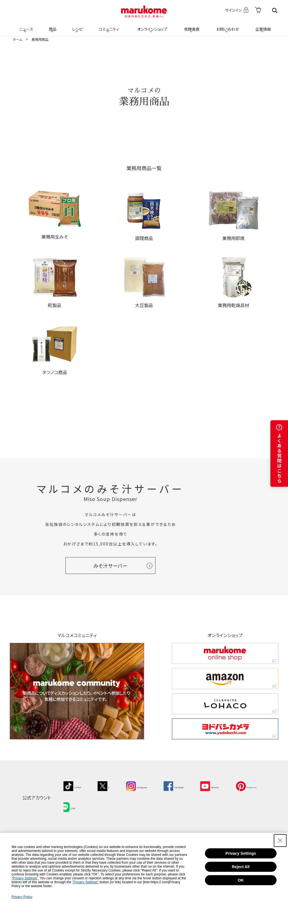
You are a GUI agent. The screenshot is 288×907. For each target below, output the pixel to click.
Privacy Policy (21, 897)
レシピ (76, 26)
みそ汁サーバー (110, 565)
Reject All (240, 867)
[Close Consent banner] (280, 840)
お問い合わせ (226, 26)
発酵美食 (191, 26)
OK (241, 880)
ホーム (17, 39)
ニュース (25, 26)
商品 (52, 26)
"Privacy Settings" (24, 878)
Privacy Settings (240, 853)
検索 (274, 10)
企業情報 (262, 26)
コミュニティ (108, 26)
